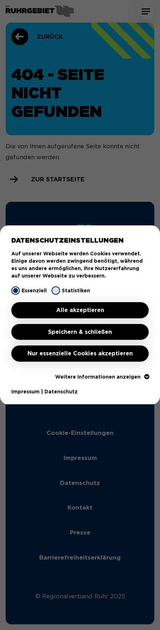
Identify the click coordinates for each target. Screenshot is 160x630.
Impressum (25, 391)
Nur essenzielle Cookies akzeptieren (80, 353)
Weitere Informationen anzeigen (102, 377)
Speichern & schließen (80, 332)
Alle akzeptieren (80, 310)
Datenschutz (61, 391)
